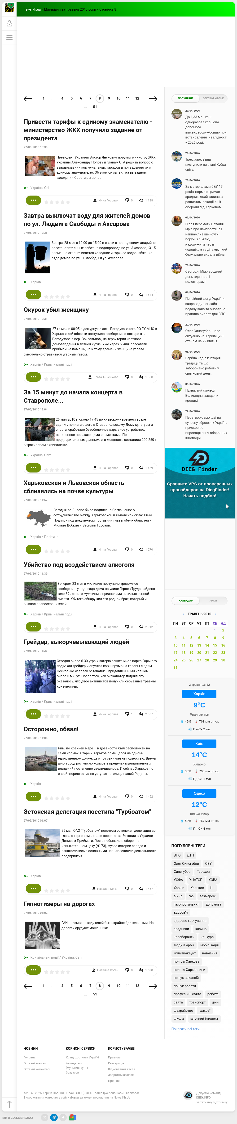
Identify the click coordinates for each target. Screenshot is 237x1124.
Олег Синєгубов (186, 864)
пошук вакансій (186, 978)
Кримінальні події (58, 365)
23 (223, 653)
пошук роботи (185, 986)
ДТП (190, 855)
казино (201, 929)
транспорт (197, 1002)
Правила (114, 1057)
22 (215, 653)
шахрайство (183, 1011)
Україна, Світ (41, 188)
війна (178, 896)
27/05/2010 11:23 (36, 650)
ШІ (212, 888)
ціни (215, 1002)
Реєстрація (116, 1063)
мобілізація (209, 945)
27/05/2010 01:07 (36, 820)
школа (179, 1019)
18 (184, 653)
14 (207, 645)
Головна (29, 1057)
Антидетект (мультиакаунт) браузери (77, 1067)
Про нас (113, 1080)
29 (215, 660)
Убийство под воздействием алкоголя (79, 564)
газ (191, 896)
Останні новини (35, 1063)
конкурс (207, 937)
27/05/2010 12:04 (36, 409)
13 (199, 645)
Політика (51, 537)
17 (176, 653)
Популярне (185, 98)
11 (128, 98)
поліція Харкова (187, 962)
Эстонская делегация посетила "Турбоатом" (87, 811)
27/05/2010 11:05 (36, 738)
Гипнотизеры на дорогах (59, 903)
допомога (213, 905)
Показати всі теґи (185, 1029)
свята (178, 1002)
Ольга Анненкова (105, 377)
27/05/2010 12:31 (36, 319)
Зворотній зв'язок (121, 1075)
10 (119, 98)
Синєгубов (182, 872)
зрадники (181, 929)
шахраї (204, 1011)
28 (207, 660)
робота (213, 994)
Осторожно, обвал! (51, 729)
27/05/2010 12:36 (36, 232)
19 (191, 653)
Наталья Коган (107, 888)
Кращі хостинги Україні (82, 1057)
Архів (213, 600)
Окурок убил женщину (56, 309)
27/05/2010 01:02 (36, 913)
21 (207, 653)
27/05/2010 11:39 (36, 573)
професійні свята (187, 994)
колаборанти (184, 937)
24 (176, 660)
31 (176, 668)
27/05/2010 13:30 (36, 147)
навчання (210, 953)
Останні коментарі (37, 1069)
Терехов (203, 872)
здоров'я (181, 913)
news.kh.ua (32, 10)
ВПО (177, 855)
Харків (36, 282)
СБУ (208, 864)
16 (223, 645)
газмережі (208, 896)
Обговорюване (213, 98)
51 (95, 107)
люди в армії (184, 945)
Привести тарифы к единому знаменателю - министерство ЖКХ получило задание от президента (88, 130)
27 (199, 660)
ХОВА (213, 880)
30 (223, 660)
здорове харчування (190, 921)
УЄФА (178, 880)
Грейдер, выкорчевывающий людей (76, 641)
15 (215, 645)
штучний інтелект (204, 1019)
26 (191, 660)
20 (199, 653)
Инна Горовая (108, 200)
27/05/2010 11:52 (36, 500)
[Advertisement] (126, 52)
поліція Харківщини (189, 970)
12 (137, 98)
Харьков (197, 888)
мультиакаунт (185, 953)
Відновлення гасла (121, 1069)
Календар (186, 600)
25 (184, 660)
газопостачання (186, 905)
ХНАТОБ (195, 880)
